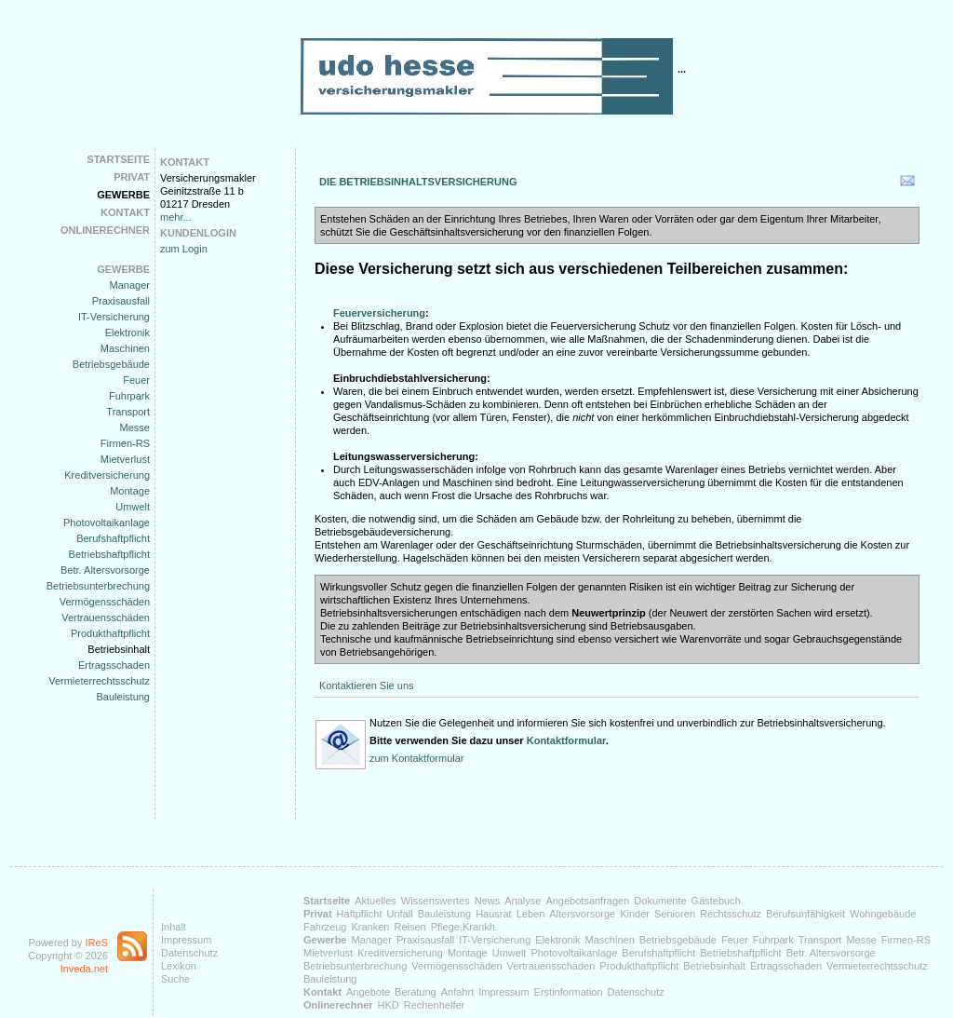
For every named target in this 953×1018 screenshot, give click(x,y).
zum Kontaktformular (416, 758)
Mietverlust (125, 459)
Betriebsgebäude (111, 364)
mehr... (176, 217)
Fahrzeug (324, 926)
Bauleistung (124, 696)
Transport (128, 411)
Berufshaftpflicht (113, 538)
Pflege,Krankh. (464, 926)
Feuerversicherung (379, 313)
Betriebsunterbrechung (98, 585)
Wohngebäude (883, 913)
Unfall (400, 913)
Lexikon (178, 965)
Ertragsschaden (114, 665)
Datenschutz (189, 952)
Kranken (370, 926)
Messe (135, 427)
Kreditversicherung (107, 475)
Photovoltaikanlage (106, 522)
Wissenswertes (435, 900)
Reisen (409, 926)
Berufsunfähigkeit (805, 913)
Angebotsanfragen (587, 900)
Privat (132, 177)
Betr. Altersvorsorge (105, 570)
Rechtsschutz (730, 913)
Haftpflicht (360, 913)
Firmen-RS (125, 443)
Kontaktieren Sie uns (366, 685)
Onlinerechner (105, 230)
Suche (175, 978)
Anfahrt (457, 992)
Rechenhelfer (434, 1005)
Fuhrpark (129, 395)
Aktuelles (375, 900)
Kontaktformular (566, 740)
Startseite (118, 159)
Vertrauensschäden (105, 617)
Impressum (186, 939)
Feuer (136, 380)
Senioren (674, 913)
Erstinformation (568, 992)
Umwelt (132, 506)
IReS (97, 942)
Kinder (635, 913)
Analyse (522, 900)
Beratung (415, 992)
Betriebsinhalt (118, 649)
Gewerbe (123, 194)
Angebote (368, 992)
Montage (130, 490)
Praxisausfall (121, 300)
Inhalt (173, 926)
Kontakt (125, 212)
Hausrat (494, 913)
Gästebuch (716, 900)
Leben (531, 913)
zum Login (184, 248)
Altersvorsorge (582, 913)
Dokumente (660, 900)
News (488, 900)
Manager (130, 285)
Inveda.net (84, 968)
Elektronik (127, 332)
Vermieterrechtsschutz (99, 680)
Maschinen (125, 348)
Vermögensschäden (105, 601)
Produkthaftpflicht (110, 633)
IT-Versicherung (114, 316)
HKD (388, 1005)
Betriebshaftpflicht (109, 554)
